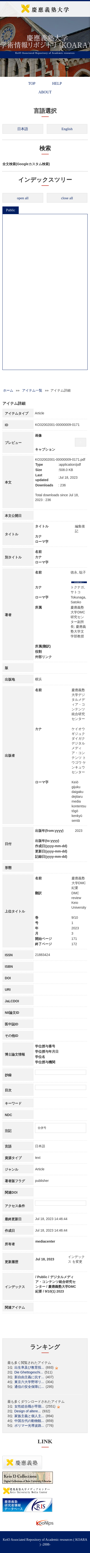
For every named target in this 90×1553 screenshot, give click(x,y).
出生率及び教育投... (29, 1367)
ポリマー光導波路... (29, 1425)
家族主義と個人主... (29, 1416)
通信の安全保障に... (29, 1387)
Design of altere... (27, 1411)
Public (10, 210)
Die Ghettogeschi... (28, 1372)
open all (23, 198)
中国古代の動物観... (29, 1421)
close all (67, 198)
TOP (32, 83)
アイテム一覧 (32, 390)
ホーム (8, 390)
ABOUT (45, 92)
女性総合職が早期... (29, 1406)
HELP (57, 83)
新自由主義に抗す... (29, 1377)
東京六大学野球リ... (29, 1382)
